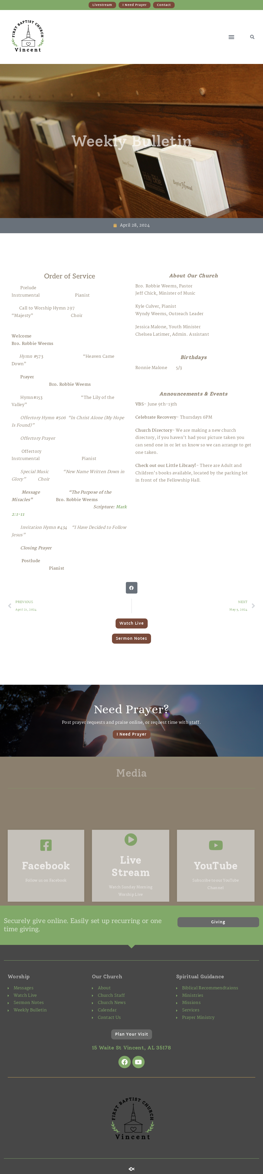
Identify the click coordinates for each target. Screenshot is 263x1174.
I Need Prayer (132, 734)
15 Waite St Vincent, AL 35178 (131, 1048)
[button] (231, 37)
